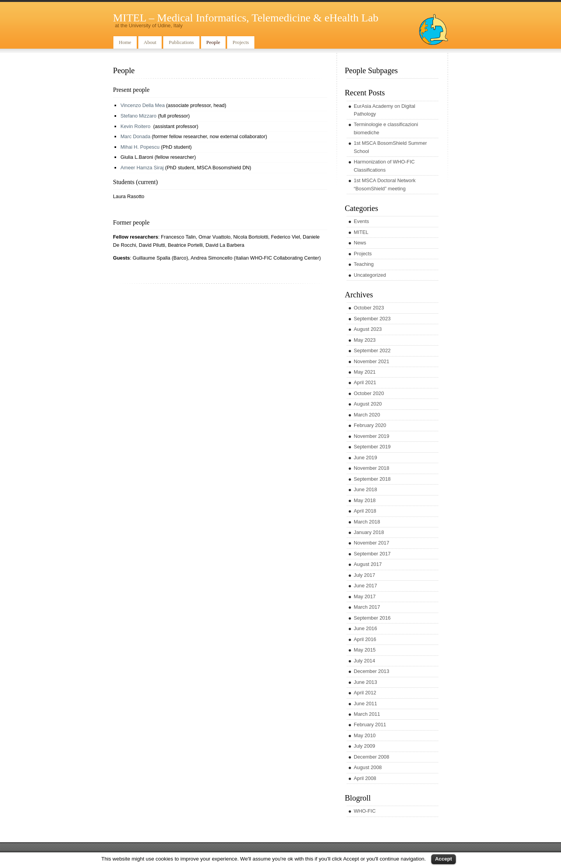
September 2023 (372, 318)
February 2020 (370, 425)
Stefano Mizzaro (138, 116)
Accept (443, 859)
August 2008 (368, 767)
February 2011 (370, 724)
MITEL (361, 232)
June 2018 (365, 489)
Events (361, 221)
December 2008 (371, 757)
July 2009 (364, 746)
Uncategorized (370, 275)
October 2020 (369, 393)
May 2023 (365, 340)
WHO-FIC (365, 811)
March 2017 (367, 607)
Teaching (364, 264)
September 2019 (372, 447)
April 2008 (365, 778)
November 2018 (371, 468)
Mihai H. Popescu (139, 147)
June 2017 (365, 585)
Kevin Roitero (135, 126)
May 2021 (365, 372)
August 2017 (368, 564)
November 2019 (371, 436)
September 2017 (372, 554)
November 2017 (371, 543)
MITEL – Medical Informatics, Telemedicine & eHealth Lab (245, 18)
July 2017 (364, 575)
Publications (181, 42)
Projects (241, 42)
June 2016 (365, 628)
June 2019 (365, 457)
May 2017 (365, 596)
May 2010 (365, 735)
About (150, 42)
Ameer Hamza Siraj (142, 167)
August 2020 (368, 404)
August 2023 (368, 329)
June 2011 (365, 703)
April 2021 (365, 382)
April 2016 (365, 639)
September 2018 (372, 479)
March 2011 (367, 714)
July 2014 (364, 661)
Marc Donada (135, 136)
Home (125, 42)
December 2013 (371, 671)
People (213, 42)
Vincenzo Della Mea (142, 105)
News (360, 243)
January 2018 (369, 532)
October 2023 (369, 308)
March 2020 (367, 415)
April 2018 (365, 511)
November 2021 (371, 361)
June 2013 (365, 682)
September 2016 (372, 618)
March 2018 (367, 522)
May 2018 (365, 500)
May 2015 (365, 650)
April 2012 (365, 693)
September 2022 (372, 350)
